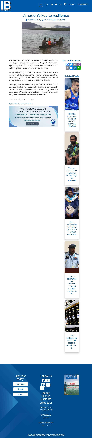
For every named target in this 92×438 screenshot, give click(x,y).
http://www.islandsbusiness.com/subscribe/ (21, 104)
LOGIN (71, 4)
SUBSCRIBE (82, 4)
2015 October (61, 20)
